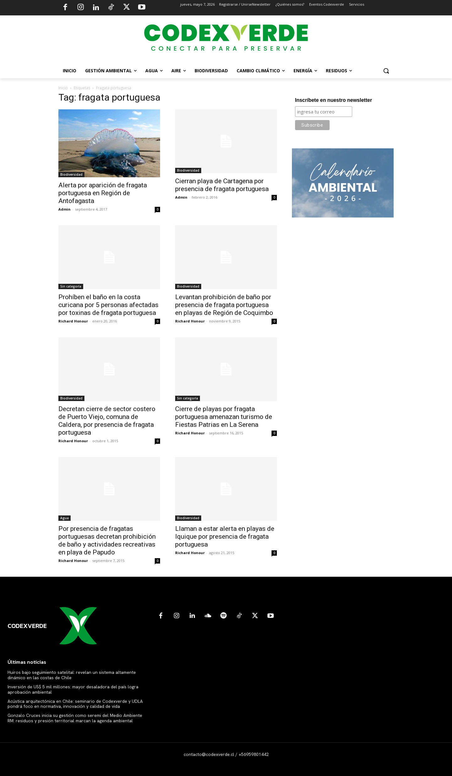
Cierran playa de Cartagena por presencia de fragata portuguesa (222, 185)
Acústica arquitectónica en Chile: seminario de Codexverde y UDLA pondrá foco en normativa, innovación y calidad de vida (75, 703)
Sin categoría (70, 286)
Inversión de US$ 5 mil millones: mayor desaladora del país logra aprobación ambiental (73, 689)
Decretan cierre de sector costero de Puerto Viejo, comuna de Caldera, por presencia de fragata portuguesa (106, 420)
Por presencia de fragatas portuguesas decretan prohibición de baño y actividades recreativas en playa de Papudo (107, 540)
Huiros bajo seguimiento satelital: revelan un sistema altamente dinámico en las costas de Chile (72, 674)
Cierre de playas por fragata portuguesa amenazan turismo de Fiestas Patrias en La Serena (223, 416)
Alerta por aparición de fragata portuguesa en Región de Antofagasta (102, 193)
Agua (64, 518)
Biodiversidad (71, 174)
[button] (386, 70)
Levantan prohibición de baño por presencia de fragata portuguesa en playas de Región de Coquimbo (224, 304)
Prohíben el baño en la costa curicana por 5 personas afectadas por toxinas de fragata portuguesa (108, 304)
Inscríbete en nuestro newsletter (333, 100)
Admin (64, 209)
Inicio (63, 88)
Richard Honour (73, 321)
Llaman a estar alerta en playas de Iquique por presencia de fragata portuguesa (224, 536)
